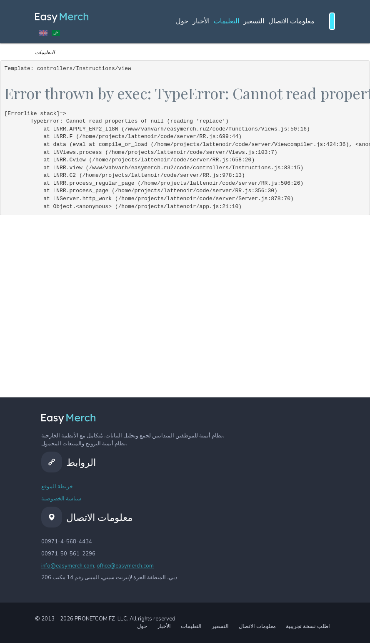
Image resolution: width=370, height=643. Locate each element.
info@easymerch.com (67, 566)
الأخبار (201, 21)
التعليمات (226, 21)
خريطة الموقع (57, 486)
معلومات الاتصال (291, 21)
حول (182, 21)
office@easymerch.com (125, 566)
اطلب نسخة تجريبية (308, 626)
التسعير (253, 21)
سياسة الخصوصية (61, 498)
